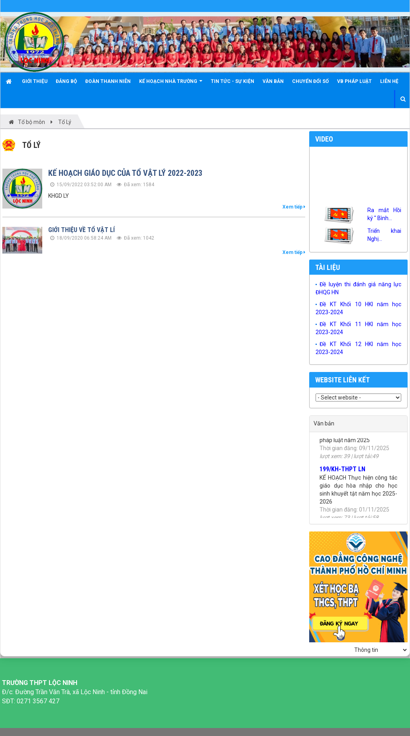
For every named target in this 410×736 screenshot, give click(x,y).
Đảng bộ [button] (66, 81)
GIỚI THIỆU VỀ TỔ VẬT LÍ (81, 230)
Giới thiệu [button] (34, 81)
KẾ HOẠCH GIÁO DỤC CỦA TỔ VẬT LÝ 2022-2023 (125, 173)
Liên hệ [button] (389, 81)
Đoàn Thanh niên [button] (108, 81)
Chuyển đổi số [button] (310, 81)
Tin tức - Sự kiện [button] (232, 81)
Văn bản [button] (273, 81)
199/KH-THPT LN (342, 472)
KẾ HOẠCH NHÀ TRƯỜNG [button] (170, 84)
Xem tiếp (293, 207)
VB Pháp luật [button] (354, 81)
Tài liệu (327, 267)
